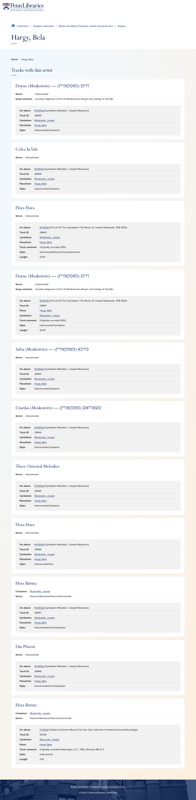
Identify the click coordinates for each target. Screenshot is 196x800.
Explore (122, 26)
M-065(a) (39, 110)
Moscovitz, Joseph (49, 739)
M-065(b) (44, 227)
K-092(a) (44, 729)
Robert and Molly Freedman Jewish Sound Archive (86, 26)
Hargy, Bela (40, 125)
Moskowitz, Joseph (44, 120)
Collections (23, 26)
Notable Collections (43, 26)
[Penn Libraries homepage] (23, 7)
